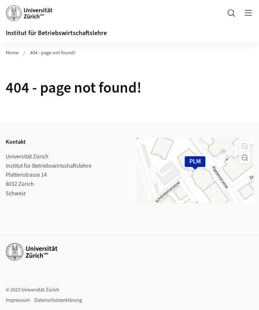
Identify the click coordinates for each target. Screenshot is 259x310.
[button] (244, 146)
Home (12, 52)
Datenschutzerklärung (58, 300)
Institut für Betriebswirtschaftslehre (56, 33)
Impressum (18, 300)
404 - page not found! (52, 52)
